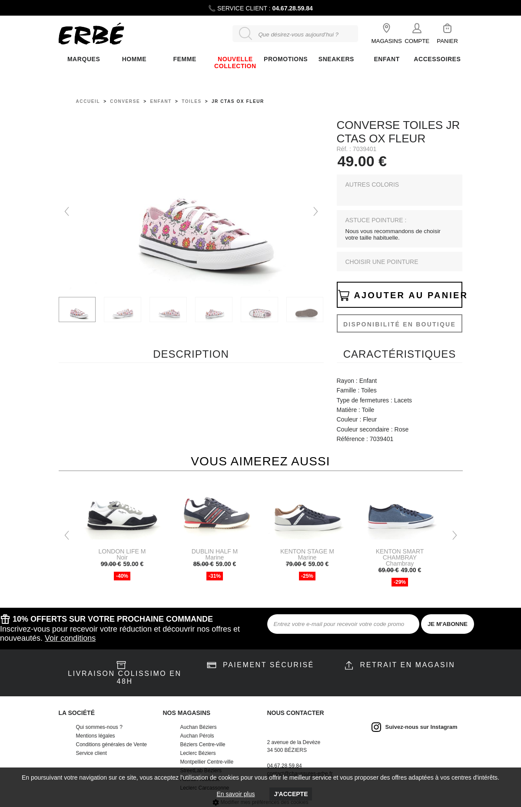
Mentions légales (95, 736)
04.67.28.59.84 (292, 8)
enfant (161, 101)
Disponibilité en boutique (399, 324)
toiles (192, 101)
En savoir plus (236, 794)
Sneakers (336, 59)
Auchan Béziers (198, 727)
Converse (125, 101)
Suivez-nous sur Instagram (421, 727)
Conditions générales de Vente (111, 744)
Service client (91, 753)
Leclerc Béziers (198, 753)
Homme (134, 59)
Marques (83, 59)
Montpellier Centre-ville (207, 762)
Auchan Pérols (197, 736)
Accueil (88, 101)
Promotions (286, 59)
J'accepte (291, 794)
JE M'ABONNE (448, 624)
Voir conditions (70, 638)
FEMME (184, 59)
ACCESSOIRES (437, 59)
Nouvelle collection (235, 62)
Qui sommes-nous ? (99, 727)
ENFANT (386, 59)
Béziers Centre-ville (203, 744)
